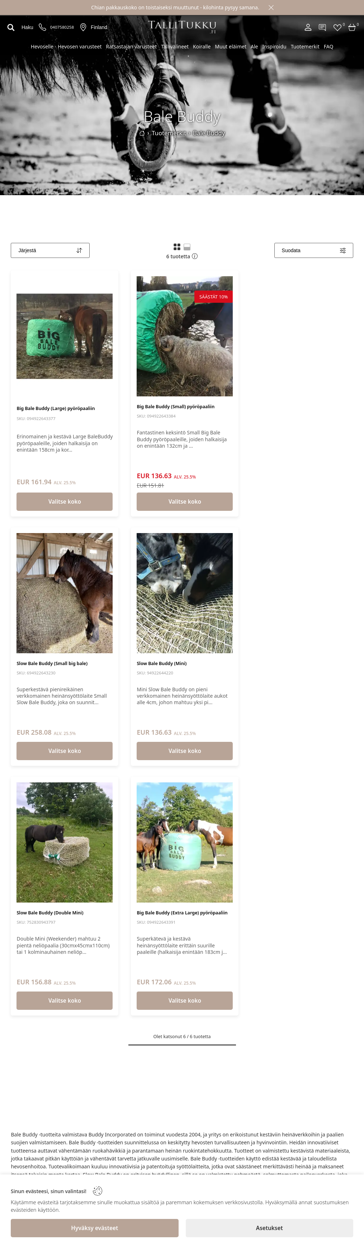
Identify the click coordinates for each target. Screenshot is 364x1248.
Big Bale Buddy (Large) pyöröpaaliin (55, 408)
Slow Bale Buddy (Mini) (161, 663)
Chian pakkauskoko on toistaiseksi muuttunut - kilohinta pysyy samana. (175, 7)
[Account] (308, 27)
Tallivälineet (175, 46)
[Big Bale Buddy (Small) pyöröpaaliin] (185, 336)
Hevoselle (42, 46)
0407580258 (62, 27)
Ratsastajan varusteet (131, 46)
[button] (177, 246)
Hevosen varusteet (79, 46)
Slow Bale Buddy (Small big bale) (52, 663)
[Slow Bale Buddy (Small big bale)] (64, 593)
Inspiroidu (274, 46)
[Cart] (352, 27)
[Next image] (103, 339)
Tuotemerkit (305, 46)
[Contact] (322, 27)
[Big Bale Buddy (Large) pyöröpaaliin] (64, 336)
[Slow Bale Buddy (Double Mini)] (64, 842)
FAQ (329, 46)
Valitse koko (64, 501)
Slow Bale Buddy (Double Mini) (49, 913)
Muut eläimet (230, 46)
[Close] (271, 7)
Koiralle (202, 46)
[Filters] (313, 250)
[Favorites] (337, 27)
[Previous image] (25, 339)
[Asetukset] (270, 1228)
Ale (254, 46)
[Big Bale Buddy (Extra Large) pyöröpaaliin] (185, 842)
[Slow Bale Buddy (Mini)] (185, 593)
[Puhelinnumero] (43, 27)
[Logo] (182, 27)
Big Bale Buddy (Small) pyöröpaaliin (175, 407)
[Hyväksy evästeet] (95, 1228)
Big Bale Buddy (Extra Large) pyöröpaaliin (182, 913)
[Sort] (50, 250)
